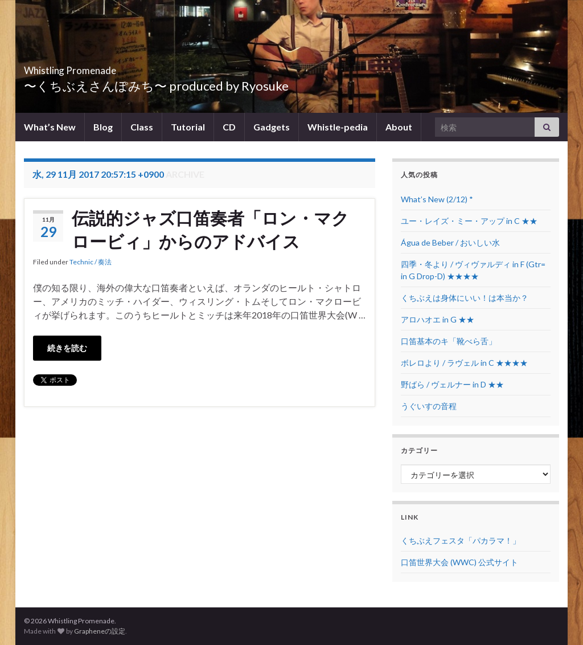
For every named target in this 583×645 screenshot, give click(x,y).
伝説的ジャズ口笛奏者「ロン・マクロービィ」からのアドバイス (210, 229)
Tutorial (188, 126)
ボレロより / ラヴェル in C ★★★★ (464, 363)
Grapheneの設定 (99, 631)
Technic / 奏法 (90, 262)
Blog (103, 126)
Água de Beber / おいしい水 (450, 242)
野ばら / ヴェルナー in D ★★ (452, 384)
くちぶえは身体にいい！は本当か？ (464, 298)
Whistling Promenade (103, 67)
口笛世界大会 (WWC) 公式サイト (459, 562)
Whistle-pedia (337, 126)
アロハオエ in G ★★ (437, 319)
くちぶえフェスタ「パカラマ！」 (460, 540)
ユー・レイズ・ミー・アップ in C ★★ (469, 221)
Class (141, 126)
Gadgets (271, 126)
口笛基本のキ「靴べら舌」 (448, 341)
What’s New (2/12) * (437, 199)
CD (229, 126)
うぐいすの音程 (429, 406)
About (398, 126)
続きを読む (67, 348)
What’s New (50, 126)
